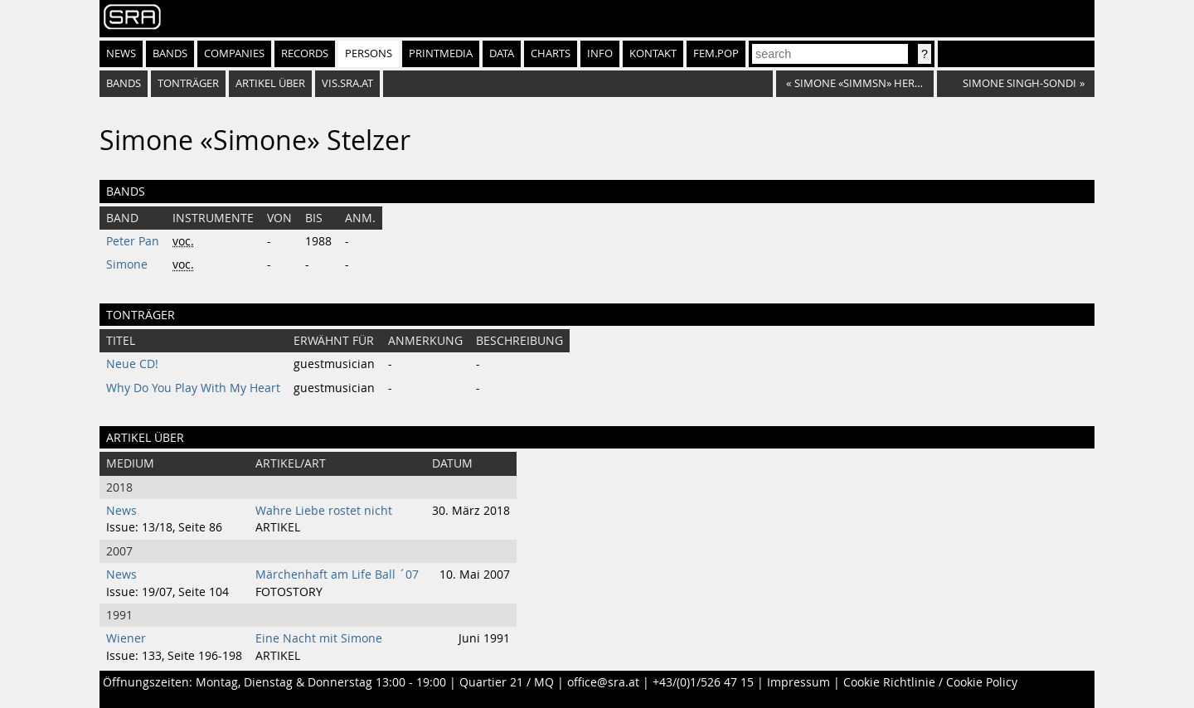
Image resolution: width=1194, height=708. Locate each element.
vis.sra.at (347, 83)
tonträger (188, 83)
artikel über (270, 83)
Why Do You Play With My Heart (193, 388)
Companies (234, 53)
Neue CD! (132, 363)
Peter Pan (132, 241)
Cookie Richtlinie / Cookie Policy (930, 682)
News (121, 53)
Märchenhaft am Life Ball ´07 (337, 574)
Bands (170, 53)
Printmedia (441, 53)
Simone (127, 264)
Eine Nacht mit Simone (318, 638)
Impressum (798, 682)
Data (501, 53)
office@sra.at (603, 682)
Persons (368, 53)
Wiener (126, 638)
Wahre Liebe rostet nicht (323, 510)
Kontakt (653, 53)
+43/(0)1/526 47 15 (703, 682)
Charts (550, 53)
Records (304, 53)
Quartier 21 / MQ (506, 682)
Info (600, 53)
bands (123, 83)
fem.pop (716, 53)
